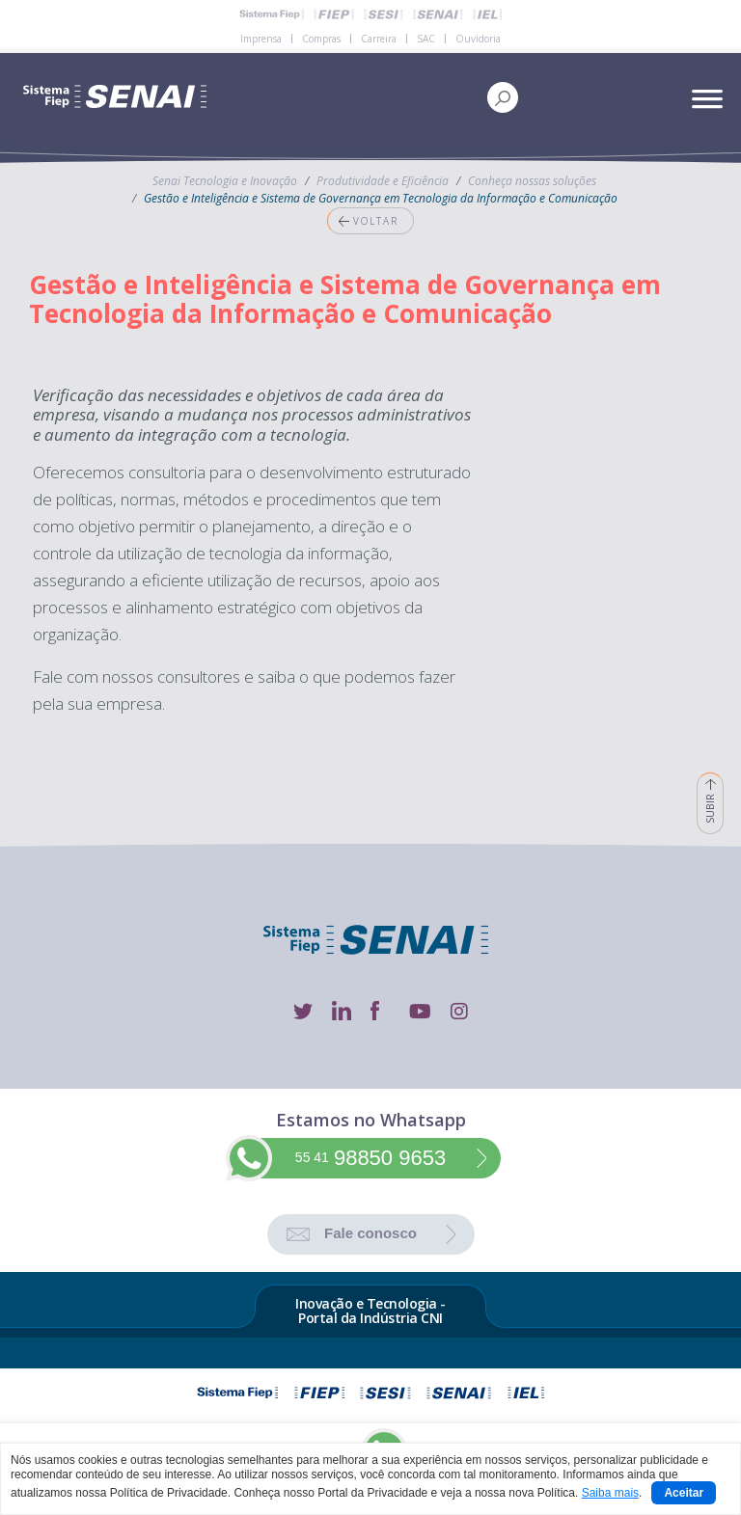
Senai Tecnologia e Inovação (224, 181)
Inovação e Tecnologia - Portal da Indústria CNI (370, 1311)
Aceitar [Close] (683, 1493)
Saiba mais (610, 1493)
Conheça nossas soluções (532, 181)
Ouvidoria (478, 38)
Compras (321, 38)
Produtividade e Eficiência (382, 181)
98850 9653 (370, 1158)
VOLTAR (362, 220)
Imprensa (261, 38)
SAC (426, 38)
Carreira (379, 38)
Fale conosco (370, 1233)
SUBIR (710, 798)
